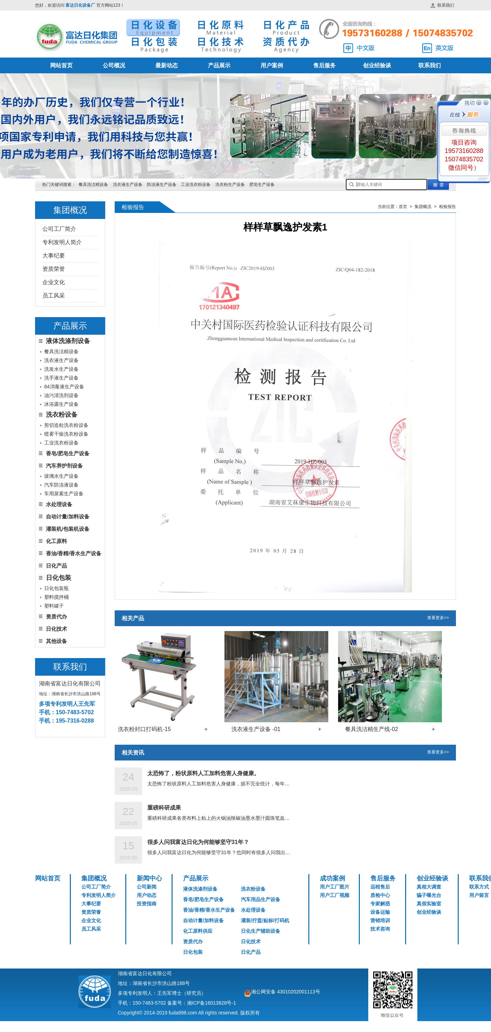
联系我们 (442, 5)
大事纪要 (53, 256)
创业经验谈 (377, 65)
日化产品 (56, 566)
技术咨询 (380, 929)
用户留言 (479, 895)
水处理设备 (59, 504)
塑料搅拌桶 (56, 597)
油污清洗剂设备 (61, 395)
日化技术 (56, 629)
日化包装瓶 (56, 588)
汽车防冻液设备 (61, 485)
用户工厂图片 (334, 887)
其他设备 (56, 641)
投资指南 (146, 903)
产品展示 (219, 65)
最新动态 (166, 65)
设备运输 (380, 912)
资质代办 (56, 616)
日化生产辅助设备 (260, 931)
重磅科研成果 (164, 808)
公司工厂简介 (59, 229)
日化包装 (193, 952)
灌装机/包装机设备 (67, 529)
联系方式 (479, 887)
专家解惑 (380, 903)
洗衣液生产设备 (127, 184)
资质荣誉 (53, 269)
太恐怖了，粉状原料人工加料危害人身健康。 (203, 773)
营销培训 (380, 920)
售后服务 (324, 65)
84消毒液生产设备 (64, 386)
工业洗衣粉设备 (195, 184)
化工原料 (56, 541)
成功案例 (332, 878)
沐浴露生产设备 (61, 404)
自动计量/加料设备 (67, 517)
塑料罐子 (54, 606)
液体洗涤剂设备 (200, 889)
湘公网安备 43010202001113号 (285, 991)
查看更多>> (438, 618)
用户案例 (272, 65)
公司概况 (114, 65)
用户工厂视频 (334, 895)
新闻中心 (149, 878)
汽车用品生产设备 (260, 899)
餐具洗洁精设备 (93, 184)
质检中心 (380, 895)
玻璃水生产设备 (61, 476)
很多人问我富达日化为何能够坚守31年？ (198, 842)
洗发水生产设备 (61, 369)
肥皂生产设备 (262, 184)
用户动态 (146, 895)
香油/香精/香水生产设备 (73, 553)
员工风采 (53, 296)
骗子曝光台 (429, 895)
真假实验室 (429, 903)
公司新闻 (146, 887)
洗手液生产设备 (61, 378)
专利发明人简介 (62, 242)
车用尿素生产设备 (63, 493)
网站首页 (61, 65)
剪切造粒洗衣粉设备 (66, 425)
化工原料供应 (198, 931)
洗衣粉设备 (253, 889)
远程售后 (380, 887)
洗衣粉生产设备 (230, 184)
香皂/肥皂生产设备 (67, 453)
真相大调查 (429, 887)
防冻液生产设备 (162, 184)
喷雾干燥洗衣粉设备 (66, 434)
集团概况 (94, 878)
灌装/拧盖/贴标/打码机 (265, 920)
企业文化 (53, 282)
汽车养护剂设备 (64, 466)
